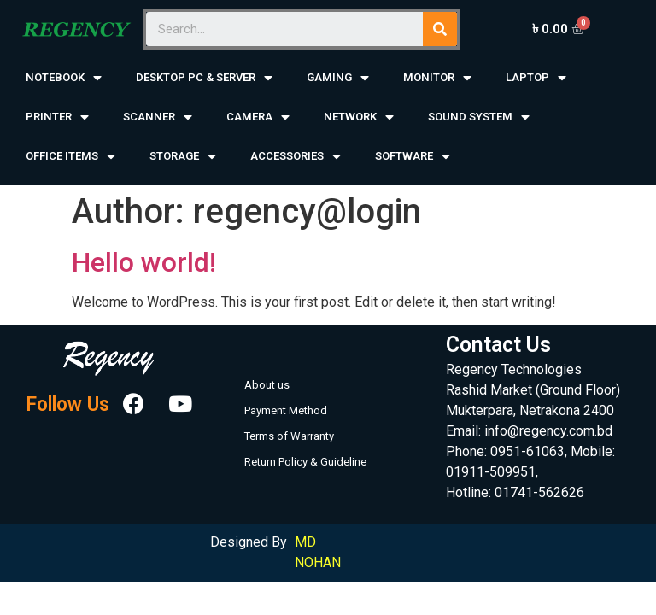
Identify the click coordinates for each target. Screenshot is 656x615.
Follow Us (67, 404)
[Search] (440, 29)
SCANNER (157, 117)
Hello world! (144, 262)
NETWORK (359, 117)
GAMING (338, 78)
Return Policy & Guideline (305, 461)
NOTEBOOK (64, 78)
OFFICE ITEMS (70, 157)
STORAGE (182, 157)
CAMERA (258, 117)
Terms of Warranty (289, 436)
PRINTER (57, 117)
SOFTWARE (412, 157)
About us (267, 384)
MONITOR (437, 78)
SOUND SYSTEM (479, 117)
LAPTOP (536, 78)
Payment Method (285, 410)
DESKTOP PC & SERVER (204, 78)
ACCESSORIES (295, 157)
